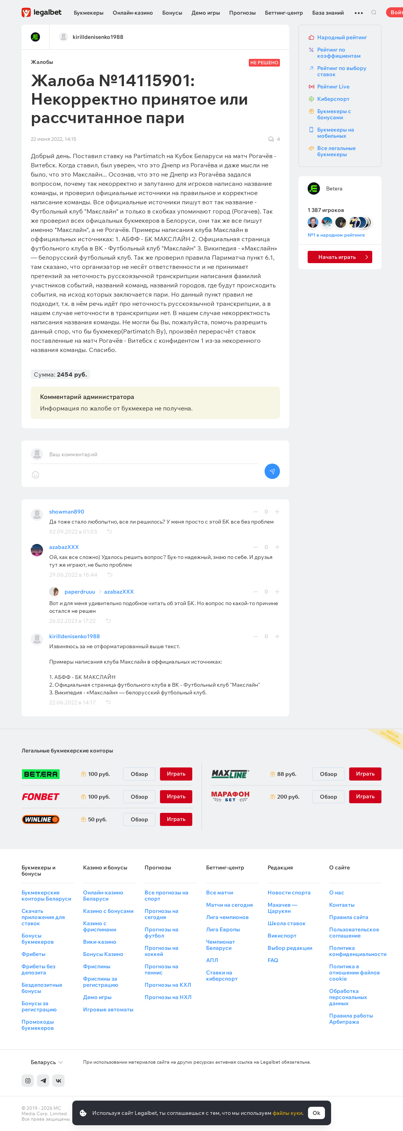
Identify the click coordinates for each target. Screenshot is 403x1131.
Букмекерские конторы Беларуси (46, 895)
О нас (336, 892)
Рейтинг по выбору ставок (341, 71)
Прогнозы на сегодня (161, 914)
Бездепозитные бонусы (42, 987)
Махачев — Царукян (282, 907)
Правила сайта (348, 917)
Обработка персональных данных (348, 997)
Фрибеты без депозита (38, 969)
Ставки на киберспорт (222, 975)
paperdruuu (80, 592)
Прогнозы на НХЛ (168, 997)
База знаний (328, 13)
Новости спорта (289, 892)
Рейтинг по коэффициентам (339, 53)
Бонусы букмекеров (38, 938)
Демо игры (206, 13)
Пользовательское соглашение (354, 932)
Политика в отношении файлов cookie (354, 972)
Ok (316, 1112)
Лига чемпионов (227, 917)
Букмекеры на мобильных (335, 133)
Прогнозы (242, 13)
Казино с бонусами (108, 910)
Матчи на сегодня (229, 904)
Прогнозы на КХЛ (168, 984)
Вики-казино (100, 941)
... (358, 10)
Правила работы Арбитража (351, 1018)
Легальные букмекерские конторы (67, 750)
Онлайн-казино (133, 13)
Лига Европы (223, 929)
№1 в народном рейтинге (336, 235)
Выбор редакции (290, 947)
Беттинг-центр (284, 13)
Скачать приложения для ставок (43, 917)
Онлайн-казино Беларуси (103, 895)
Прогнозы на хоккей (161, 951)
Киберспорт (333, 99)
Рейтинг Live (333, 86)
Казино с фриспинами (99, 926)
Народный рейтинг (342, 37)
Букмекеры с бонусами (334, 114)
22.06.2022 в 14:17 (72, 702)
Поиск (374, 12)
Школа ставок (287, 923)
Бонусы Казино (103, 954)
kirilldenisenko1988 (74, 636)
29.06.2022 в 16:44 (73, 574)
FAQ (273, 960)
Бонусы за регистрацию (39, 1006)
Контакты (342, 904)
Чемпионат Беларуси (220, 944)
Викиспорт (282, 935)
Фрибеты (33, 954)
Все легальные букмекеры (336, 151)
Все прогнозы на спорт (166, 895)
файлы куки (287, 1112)
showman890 (66, 512)
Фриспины (96, 966)
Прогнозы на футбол (161, 932)
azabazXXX (64, 547)
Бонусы (172, 13)
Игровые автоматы (108, 1009)
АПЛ (212, 960)
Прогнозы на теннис (161, 969)
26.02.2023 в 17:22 (72, 620)
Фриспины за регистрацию (100, 981)
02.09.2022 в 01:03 (73, 531)
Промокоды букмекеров (38, 1024)
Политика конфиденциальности (357, 951)
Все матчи (219, 892)
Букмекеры (88, 13)
